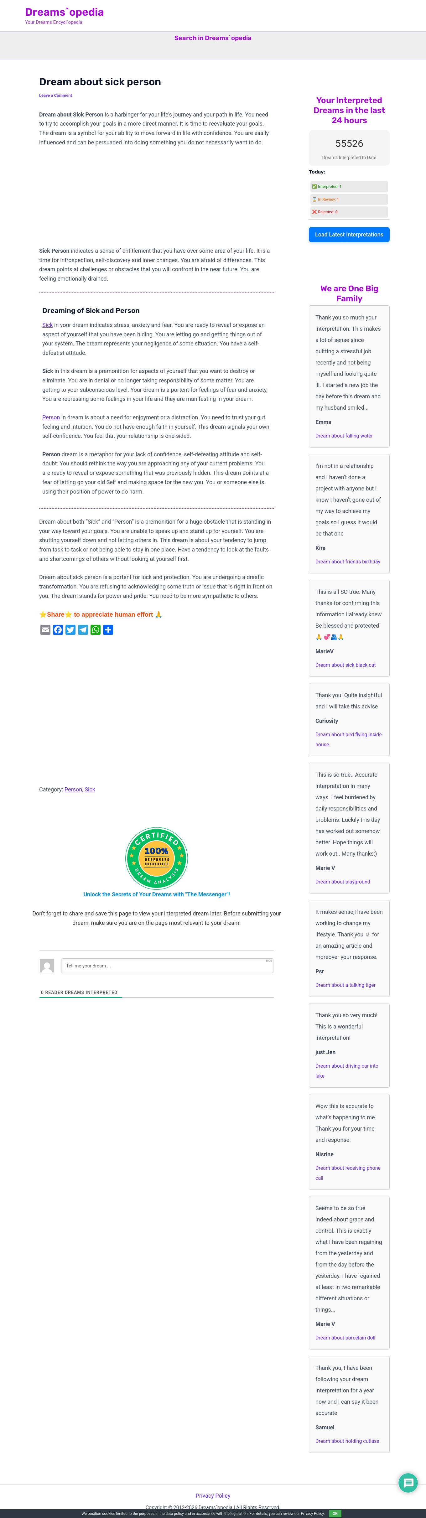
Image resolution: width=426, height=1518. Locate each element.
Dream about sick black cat (345, 665)
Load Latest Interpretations (349, 234)
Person (51, 417)
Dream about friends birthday (347, 562)
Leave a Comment (55, 95)
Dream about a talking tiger (345, 985)
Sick (47, 325)
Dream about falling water (344, 436)
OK (335, 1513)
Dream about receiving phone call (348, 1173)
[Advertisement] (156, 200)
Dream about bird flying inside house (348, 740)
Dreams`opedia (64, 12)
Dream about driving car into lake (346, 1071)
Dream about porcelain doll (345, 1338)
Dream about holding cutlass (347, 1441)
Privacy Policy (213, 1495)
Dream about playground (342, 882)
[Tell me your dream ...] (167, 965)
